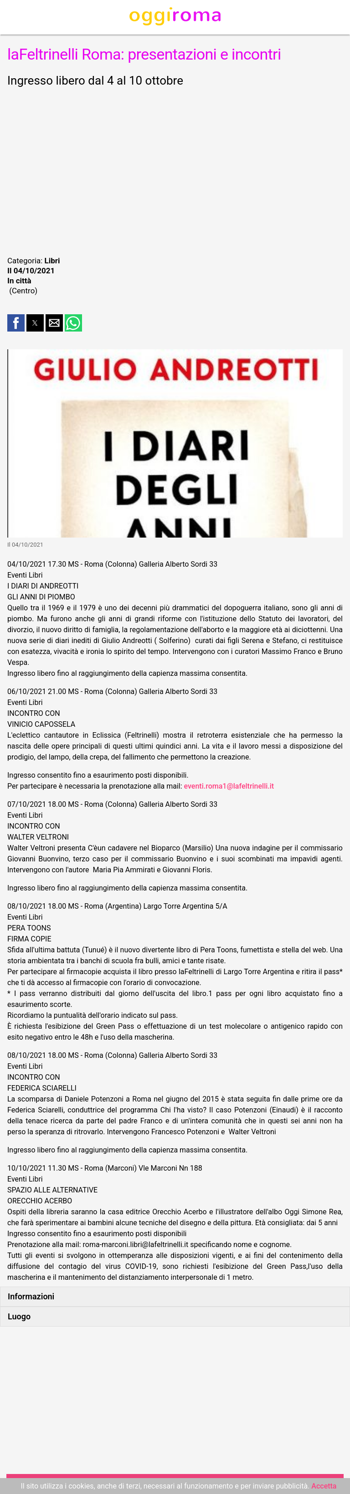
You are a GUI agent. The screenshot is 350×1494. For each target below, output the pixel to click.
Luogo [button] (19, 1316)
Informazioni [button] (31, 1296)
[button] (16, 323)
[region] (175, 170)
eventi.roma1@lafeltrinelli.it (229, 786)
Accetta (323, 1486)
